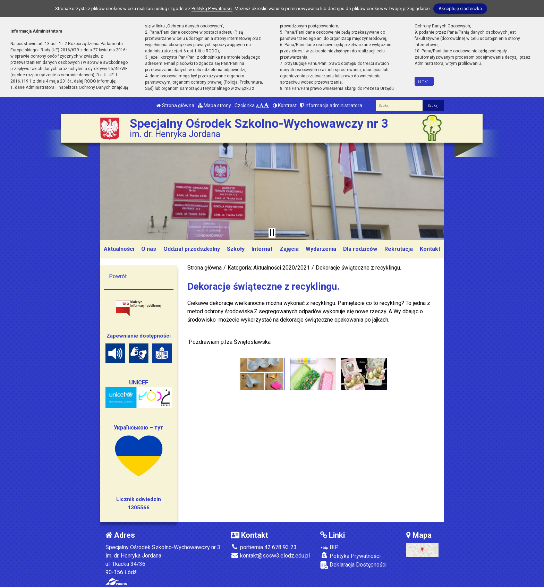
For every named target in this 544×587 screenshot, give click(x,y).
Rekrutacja (398, 249)
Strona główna (175, 105)
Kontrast (285, 105)
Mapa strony (214, 105)
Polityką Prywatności (212, 8)
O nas (148, 249)
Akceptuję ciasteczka (460, 8)
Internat (262, 249)
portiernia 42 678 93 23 (264, 547)
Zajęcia (289, 249)
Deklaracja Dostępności (353, 565)
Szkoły (236, 249)
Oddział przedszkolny (191, 249)
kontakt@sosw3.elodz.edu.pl (270, 555)
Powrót (118, 276)
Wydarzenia (321, 249)
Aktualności (119, 249)
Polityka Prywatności (350, 555)
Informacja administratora (331, 105)
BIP (329, 547)
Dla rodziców (360, 249)
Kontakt (430, 249)
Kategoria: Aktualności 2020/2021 (269, 267)
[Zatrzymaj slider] (272, 232)
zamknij (424, 81)
